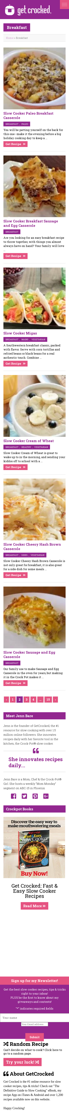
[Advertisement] (32, 943)
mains (24, 339)
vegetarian (38, 339)
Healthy (26, 447)
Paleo (24, 124)
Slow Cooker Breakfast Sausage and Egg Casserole (30, 223)
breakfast (11, 124)
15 (48, 699)
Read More (34, 906)
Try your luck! (22, 1062)
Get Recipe (13, 144)
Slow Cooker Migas (20, 333)
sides (24, 555)
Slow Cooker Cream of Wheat (28, 441)
